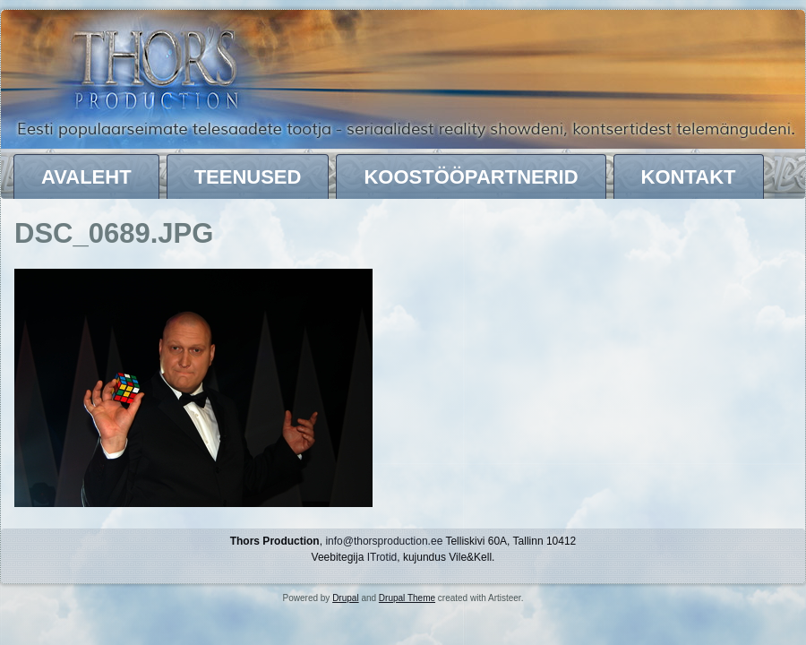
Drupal (345, 598)
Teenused (248, 177)
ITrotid (382, 557)
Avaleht (86, 177)
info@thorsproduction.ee (383, 541)
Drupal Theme (407, 598)
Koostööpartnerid (471, 177)
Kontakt (688, 177)
